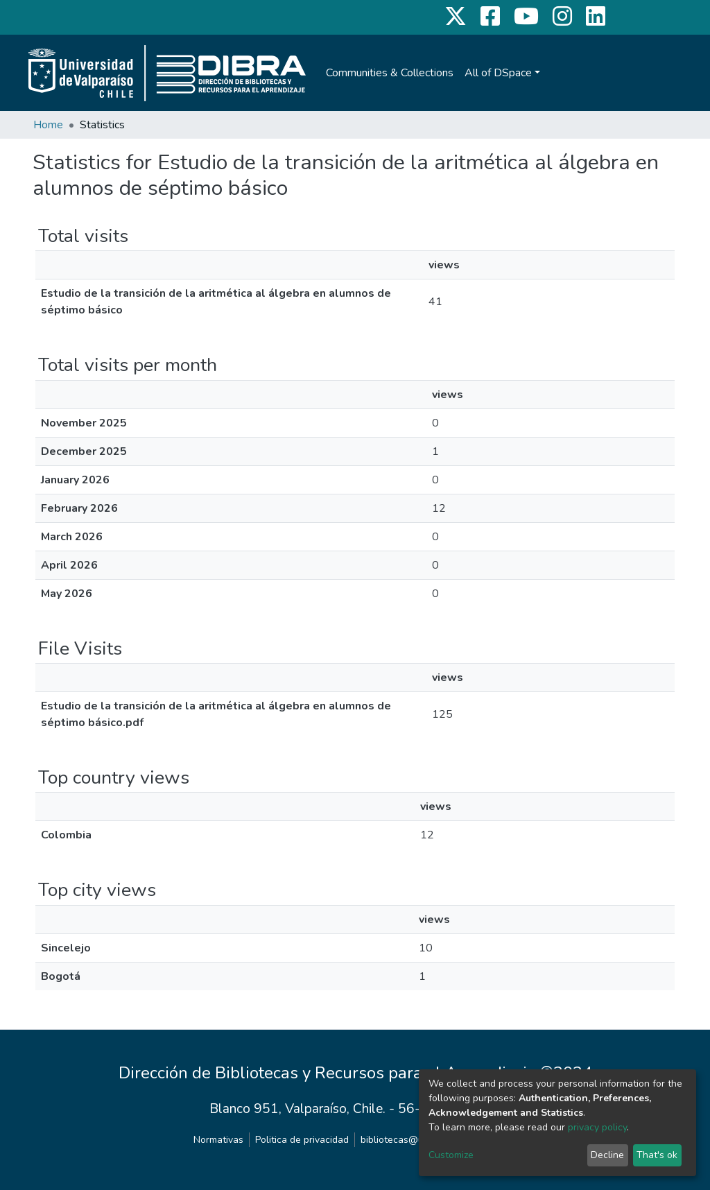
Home (48, 124)
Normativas (218, 1139)
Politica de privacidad (302, 1139)
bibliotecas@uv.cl (399, 1139)
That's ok (657, 1155)
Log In (653, 72)
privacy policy (597, 1127)
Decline (607, 1155)
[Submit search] (625, 72)
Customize (451, 1155)
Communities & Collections (389, 72)
